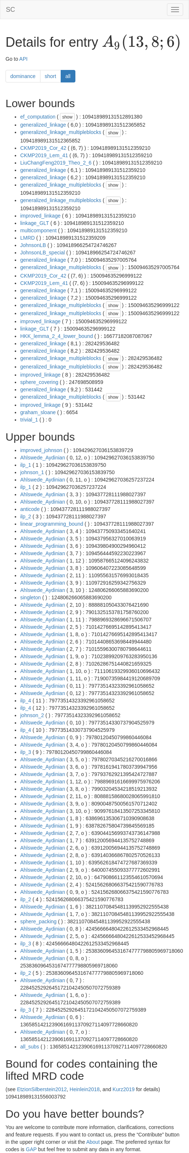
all (68, 76)
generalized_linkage (43, 125)
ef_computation (38, 117)
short (50, 76)
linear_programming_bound (51, 524)
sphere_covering (39, 382)
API (23, 59)
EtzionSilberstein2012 (42, 1089)
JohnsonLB (33, 245)
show (67, 117)
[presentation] (141, 43)
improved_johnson (41, 450)
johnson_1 (32, 472)
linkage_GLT (34, 223)
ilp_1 (25, 465)
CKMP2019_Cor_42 (43, 148)
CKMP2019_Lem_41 (44, 155)
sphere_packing (38, 921)
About (93, 1142)
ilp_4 (25, 701)
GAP (31, 1149)
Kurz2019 (124, 1089)
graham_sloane (38, 412)
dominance (23, 76)
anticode (30, 509)
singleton (30, 597)
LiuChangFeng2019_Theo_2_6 (56, 163)
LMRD (27, 238)
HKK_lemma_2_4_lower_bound (56, 336)
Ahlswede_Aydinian (42, 458)
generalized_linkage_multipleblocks (60, 132)
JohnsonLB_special (42, 252)
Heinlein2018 (84, 1089)
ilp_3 (25, 752)
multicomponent (38, 230)
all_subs (29, 1047)
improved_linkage (40, 216)
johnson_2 (32, 715)
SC (10, 9)
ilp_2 (25, 516)
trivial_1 (29, 420)
